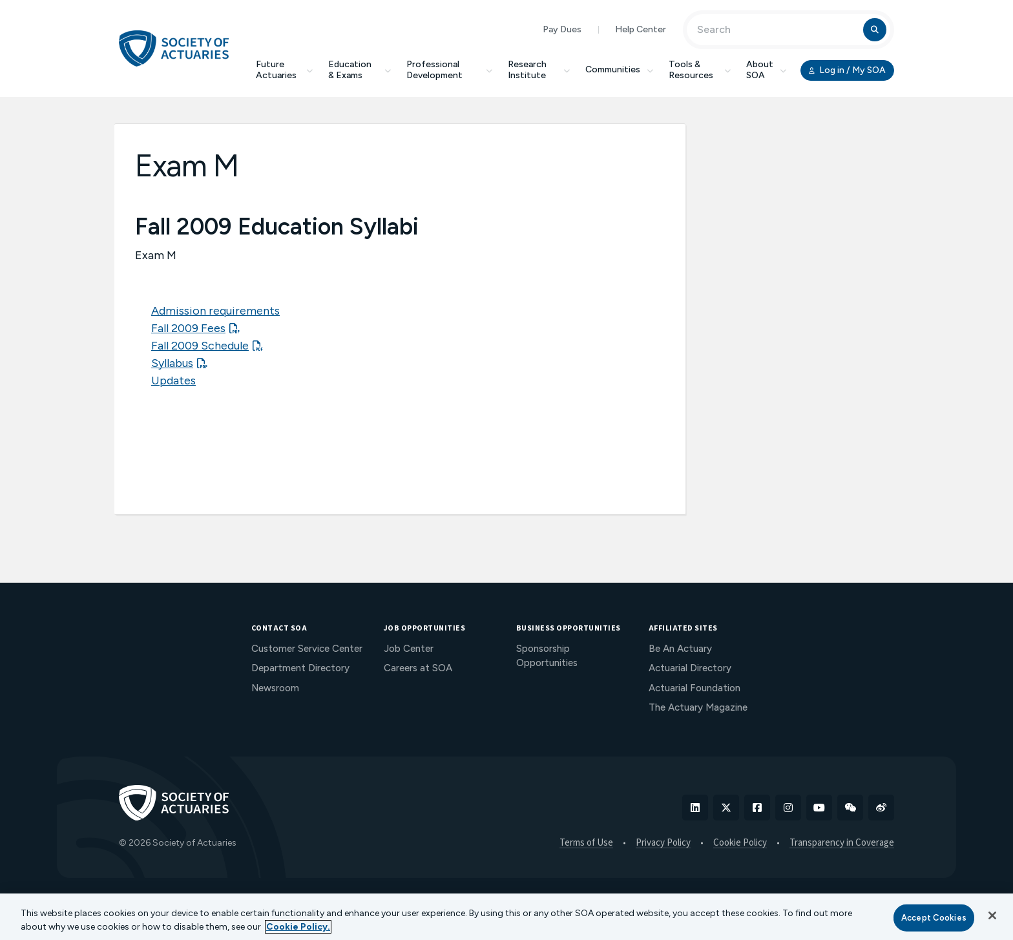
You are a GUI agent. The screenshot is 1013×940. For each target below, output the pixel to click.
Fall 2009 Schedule (200, 346)
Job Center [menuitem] (408, 648)
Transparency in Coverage (841, 843)
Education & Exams (359, 70)
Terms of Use (586, 843)
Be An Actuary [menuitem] (680, 648)
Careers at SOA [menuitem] (418, 668)
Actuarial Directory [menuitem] (690, 668)
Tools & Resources (700, 70)
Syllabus (172, 363)
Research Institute (539, 70)
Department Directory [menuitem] (300, 668)
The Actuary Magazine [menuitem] (698, 707)
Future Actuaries (284, 70)
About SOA (766, 70)
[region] (506, 916)
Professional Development (449, 70)
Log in (847, 70)
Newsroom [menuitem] (275, 688)
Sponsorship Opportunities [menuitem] (547, 656)
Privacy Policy (663, 843)
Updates (173, 380)
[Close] (992, 915)
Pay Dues (562, 29)
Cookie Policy (740, 843)
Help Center (640, 29)
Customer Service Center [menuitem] (306, 648)
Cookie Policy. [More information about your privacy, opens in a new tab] (298, 926)
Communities (619, 69)
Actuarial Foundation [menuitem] (694, 688)
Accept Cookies (933, 918)
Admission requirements (215, 311)
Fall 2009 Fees (188, 328)
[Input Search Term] (777, 29)
